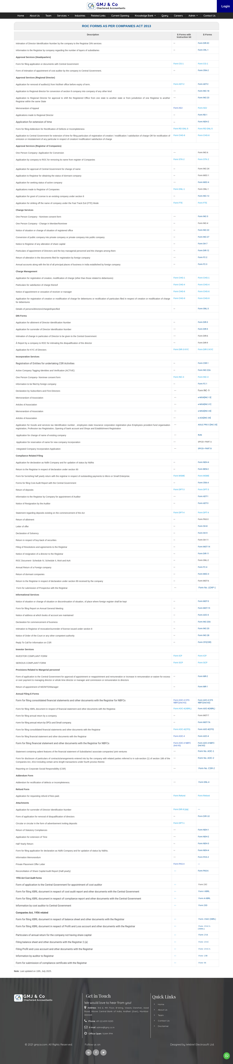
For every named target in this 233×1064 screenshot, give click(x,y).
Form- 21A (203, 935)
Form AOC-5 (203, 615)
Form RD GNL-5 (180, 128)
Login (225, 6)
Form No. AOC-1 (206, 751)
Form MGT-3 (203, 601)
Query (164, 15)
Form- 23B (202, 955)
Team (48, 15)
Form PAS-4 (178, 864)
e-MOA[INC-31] (204, 404)
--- (199, 809)
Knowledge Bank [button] (144, 15)
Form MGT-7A (204, 722)
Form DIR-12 (203, 250)
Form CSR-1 (203, 363)
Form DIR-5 (203, 329)
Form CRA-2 (203, 70)
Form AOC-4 (179, 736)
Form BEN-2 (203, 469)
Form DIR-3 (203, 322)
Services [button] (62, 15)
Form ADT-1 (203, 496)
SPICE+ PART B (205, 448)
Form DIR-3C (203, 43)
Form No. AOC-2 (206, 758)
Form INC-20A (204, 622)
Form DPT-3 (178, 489)
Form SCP (178, 662)
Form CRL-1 (203, 50)
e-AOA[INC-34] (204, 418)
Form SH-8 (202, 526)
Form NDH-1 (203, 830)
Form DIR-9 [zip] (180, 809)
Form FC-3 (202, 264)
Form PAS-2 (203, 857)
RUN (200, 435)
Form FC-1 (202, 384)
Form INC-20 (203, 628)
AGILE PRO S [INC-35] (207, 424)
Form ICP (177, 656)
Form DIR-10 (204, 816)
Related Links (98, 15)
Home (20, 15)
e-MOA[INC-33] (204, 411)
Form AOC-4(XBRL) (182, 708)
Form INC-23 (203, 97)
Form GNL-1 (179, 189)
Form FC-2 (202, 257)
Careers (178, 15)
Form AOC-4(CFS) (181, 729)
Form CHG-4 (179, 284)
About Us (35, 15)
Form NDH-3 (203, 843)
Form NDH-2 (203, 121)
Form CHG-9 (179, 298)
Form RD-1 (202, 115)
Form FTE (178, 203)
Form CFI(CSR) (204, 642)
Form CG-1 (178, 63)
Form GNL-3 (203, 308)
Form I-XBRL (204, 891)
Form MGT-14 (204, 546)
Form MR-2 (203, 676)
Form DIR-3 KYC (181, 349)
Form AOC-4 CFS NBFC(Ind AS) (181, 701)
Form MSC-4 (203, 182)
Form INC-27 (203, 237)
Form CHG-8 (179, 135)
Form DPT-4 (178, 512)
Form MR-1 (203, 686)
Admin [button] (192, 15)
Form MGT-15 (204, 608)
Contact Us (209, 15)
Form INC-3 (203, 216)
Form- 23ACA (204, 949)
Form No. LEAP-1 (207, 587)
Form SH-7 (202, 243)
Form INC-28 (203, 635)
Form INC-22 (203, 230)
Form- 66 (202, 962)
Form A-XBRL (204, 898)
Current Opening (120, 15)
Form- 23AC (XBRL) (207, 919)
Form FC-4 (202, 567)
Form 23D (202, 905)
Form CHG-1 (179, 278)
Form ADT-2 (178, 84)
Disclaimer (149, 1026)
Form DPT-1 (179, 823)
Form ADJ (177, 108)
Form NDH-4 (203, 462)
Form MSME (179, 476)
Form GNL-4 (203, 782)
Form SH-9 (202, 533)
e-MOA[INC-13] (204, 397)
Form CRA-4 (203, 482)
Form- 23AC (203, 942)
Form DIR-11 (203, 553)
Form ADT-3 (203, 503)
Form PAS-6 (203, 871)
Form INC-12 (203, 196)
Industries (80, 15)
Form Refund (179, 795)
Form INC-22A (204, 370)
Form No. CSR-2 (206, 768)
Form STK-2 (178, 159)
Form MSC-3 (203, 574)
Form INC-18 (203, 91)
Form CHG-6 (179, 291)
